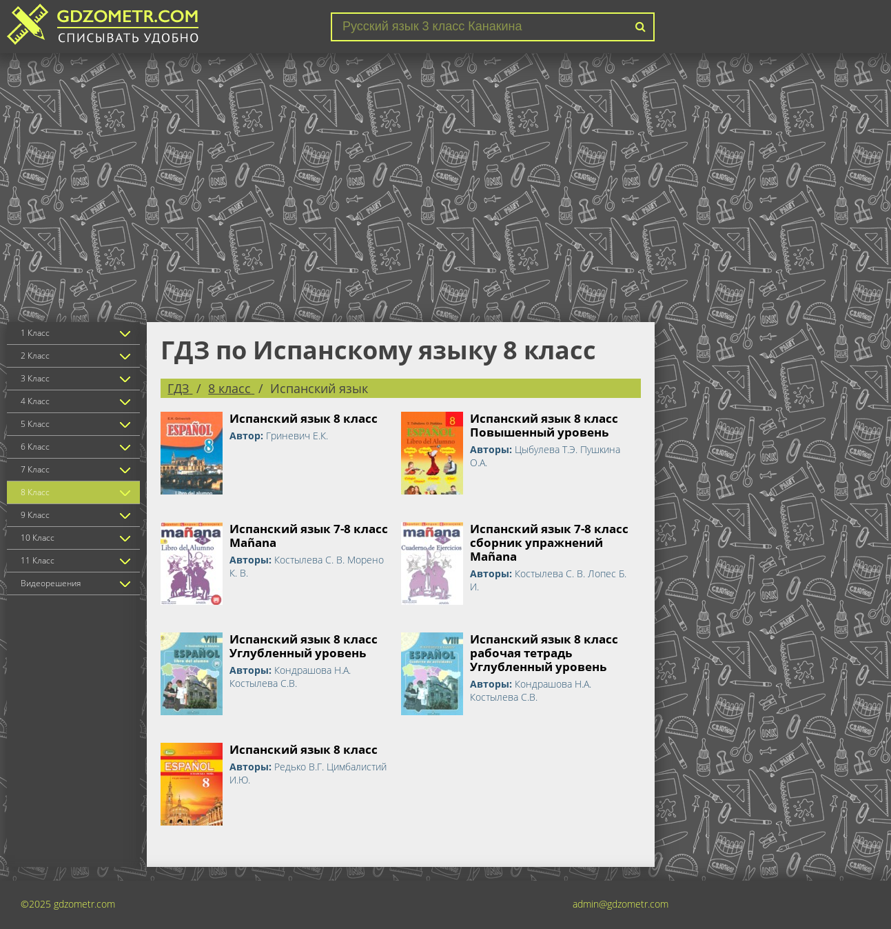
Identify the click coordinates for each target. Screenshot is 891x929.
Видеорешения (51, 583)
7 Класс (35, 469)
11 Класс (37, 560)
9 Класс (35, 515)
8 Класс (35, 492)
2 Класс (35, 355)
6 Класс (35, 446)
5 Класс (35, 424)
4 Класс (35, 401)
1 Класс (35, 333)
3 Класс (35, 378)
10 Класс (37, 537)
